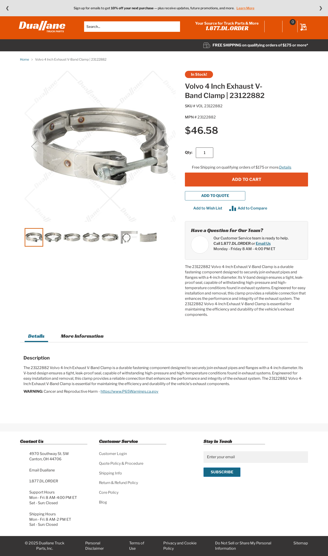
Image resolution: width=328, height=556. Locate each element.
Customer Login (113, 453)
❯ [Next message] (320, 8)
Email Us (263, 248)
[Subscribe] (221, 472)
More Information (82, 341)
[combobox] (132, 29)
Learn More (245, 8)
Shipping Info (110, 473)
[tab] (36, 341)
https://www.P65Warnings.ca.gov (129, 396)
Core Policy (108, 492)
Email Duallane (42, 470)
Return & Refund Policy (118, 483)
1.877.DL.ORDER (225, 30)
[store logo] (43, 29)
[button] (34, 151)
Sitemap (300, 543)
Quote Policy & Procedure (121, 463)
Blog (103, 502)
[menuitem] (34, 50)
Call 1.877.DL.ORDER (232, 248)
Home (24, 64)
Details (285, 172)
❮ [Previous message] (7, 8)
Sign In (272, 29)
